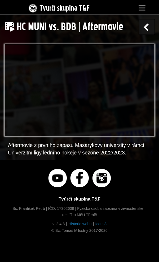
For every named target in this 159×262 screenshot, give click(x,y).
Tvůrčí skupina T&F (58, 7)
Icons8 (101, 224)
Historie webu (79, 224)
